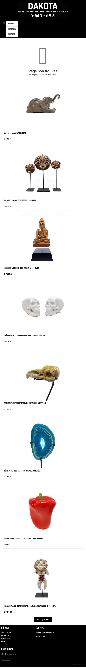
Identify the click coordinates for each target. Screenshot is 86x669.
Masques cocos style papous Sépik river (21, 200)
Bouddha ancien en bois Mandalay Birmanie (21, 268)
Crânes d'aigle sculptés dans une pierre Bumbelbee (25, 403)
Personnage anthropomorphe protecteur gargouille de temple (30, 606)
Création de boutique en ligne (78, 665)
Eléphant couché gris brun (15, 132)
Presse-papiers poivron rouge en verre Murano (23, 538)
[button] (82, 28)
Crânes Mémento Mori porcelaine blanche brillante (25, 335)
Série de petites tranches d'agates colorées (22, 470)
